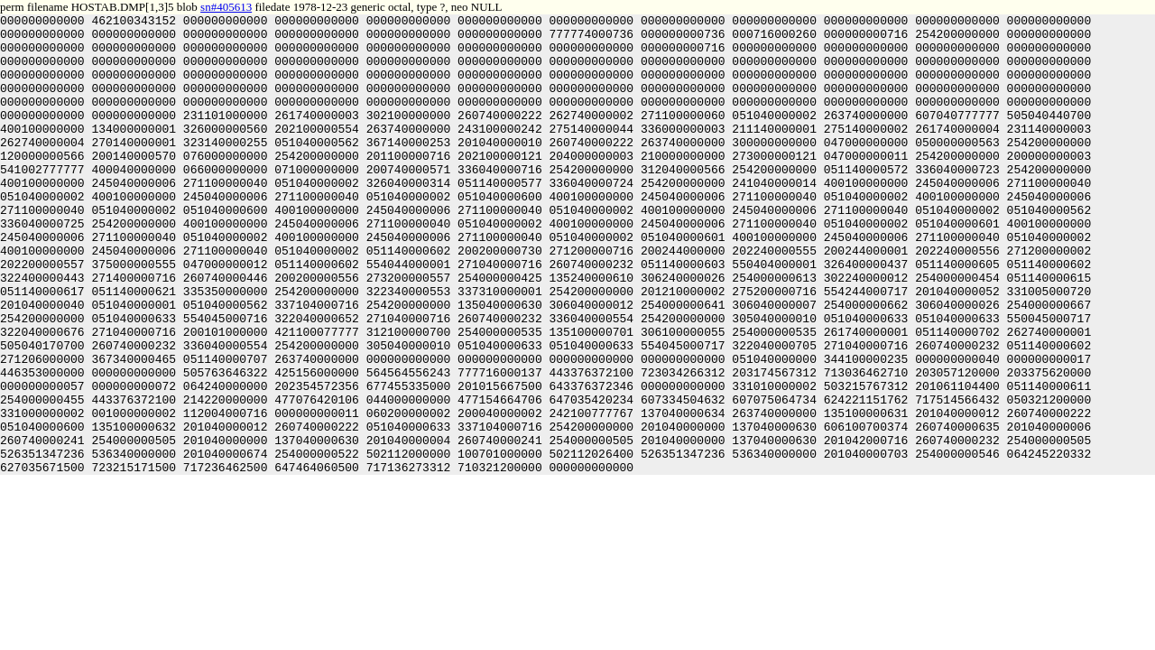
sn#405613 (226, 7)
